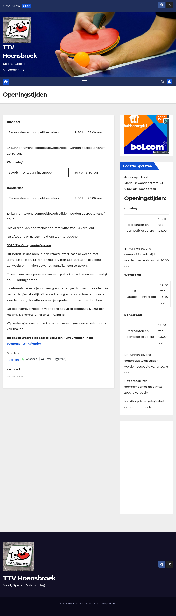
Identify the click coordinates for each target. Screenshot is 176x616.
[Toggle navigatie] (85, 82)
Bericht (13, 359)
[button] (162, 81)
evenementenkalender (24, 343)
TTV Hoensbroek (29, 578)
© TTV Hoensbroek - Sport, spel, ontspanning (88, 603)
